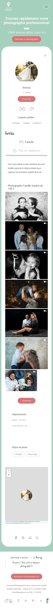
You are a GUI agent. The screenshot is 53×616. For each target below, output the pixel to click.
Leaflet (7, 521)
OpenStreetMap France (25, 523)
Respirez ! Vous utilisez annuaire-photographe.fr (27, 564)
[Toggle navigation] (46, 7)
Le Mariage (38, 557)
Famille (26, 142)
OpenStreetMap (14, 521)
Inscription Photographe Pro (26, 576)
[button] (26, 151)
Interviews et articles (19, 557)
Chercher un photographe (26, 39)
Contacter (26, 99)
